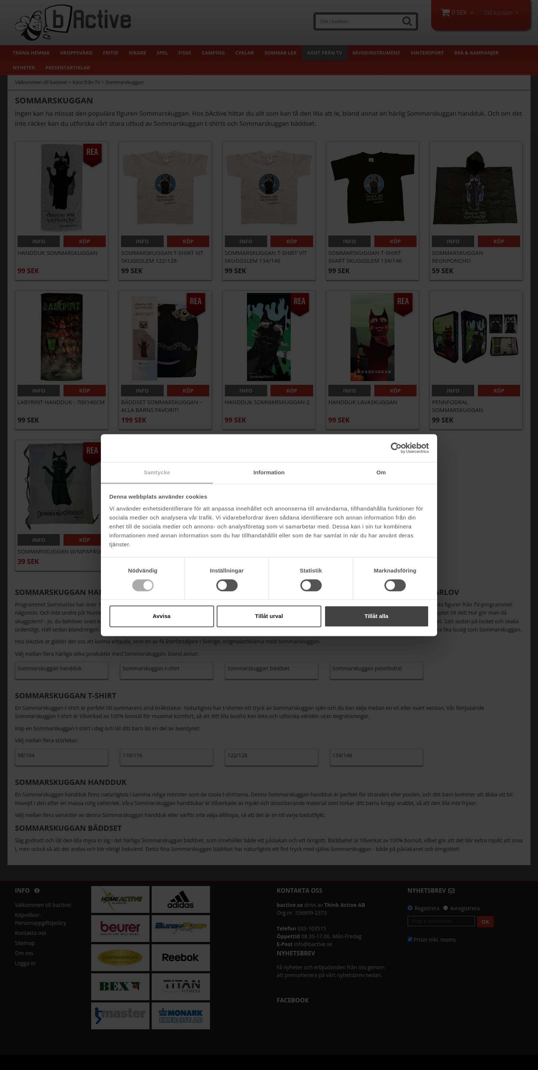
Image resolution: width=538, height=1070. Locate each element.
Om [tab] (381, 472)
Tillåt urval (269, 616)
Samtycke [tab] (157, 472)
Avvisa (162, 616)
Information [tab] (269, 472)
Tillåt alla (377, 616)
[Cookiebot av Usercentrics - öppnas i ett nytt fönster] (396, 447)
